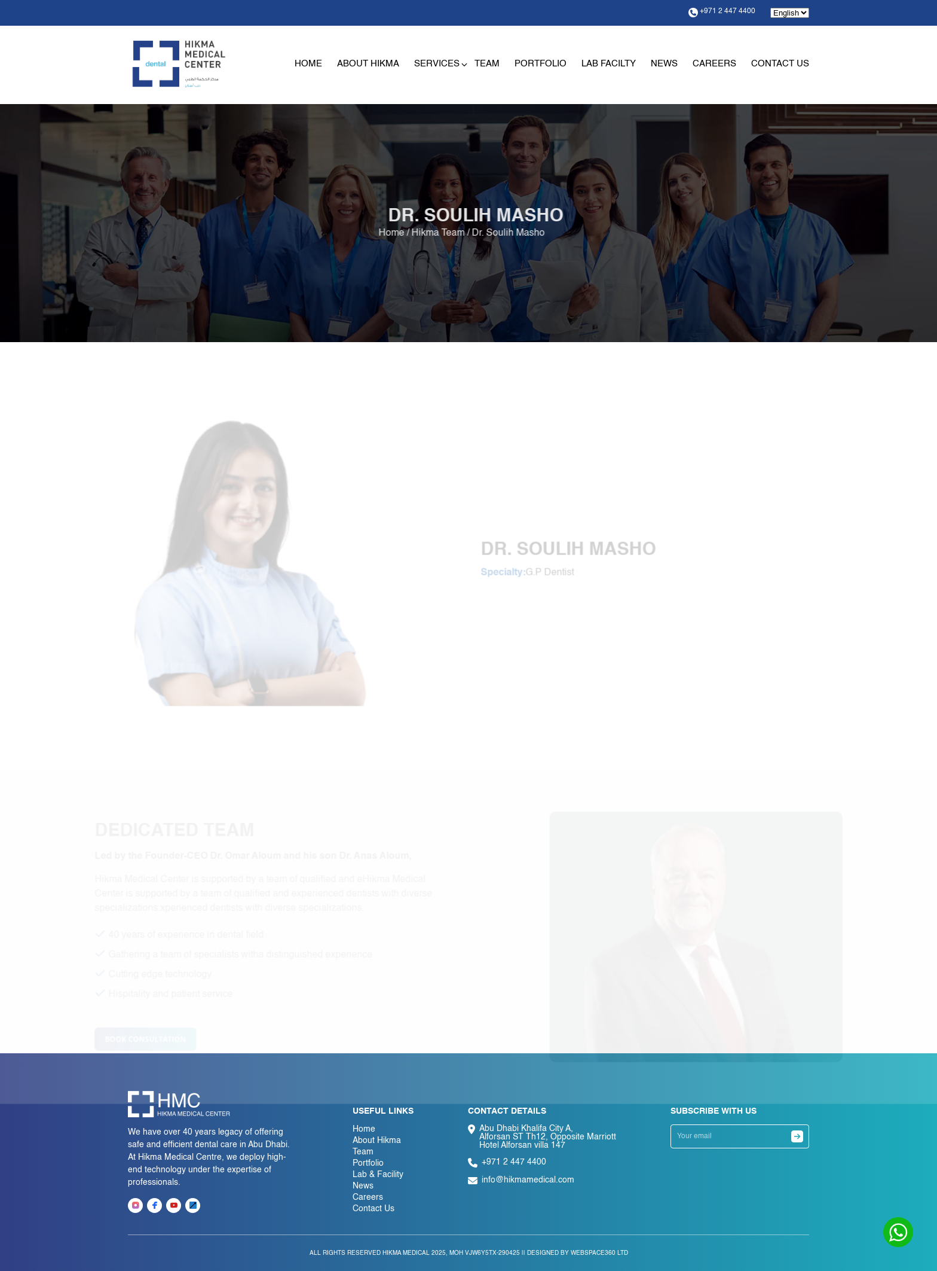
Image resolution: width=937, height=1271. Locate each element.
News (664, 63)
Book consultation (133, 1043)
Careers (714, 63)
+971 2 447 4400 (721, 12)
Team (487, 63)
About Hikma (368, 63)
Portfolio (541, 63)
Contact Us (780, 63)
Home (308, 63)
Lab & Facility (378, 1175)
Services (437, 63)
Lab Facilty (608, 63)
